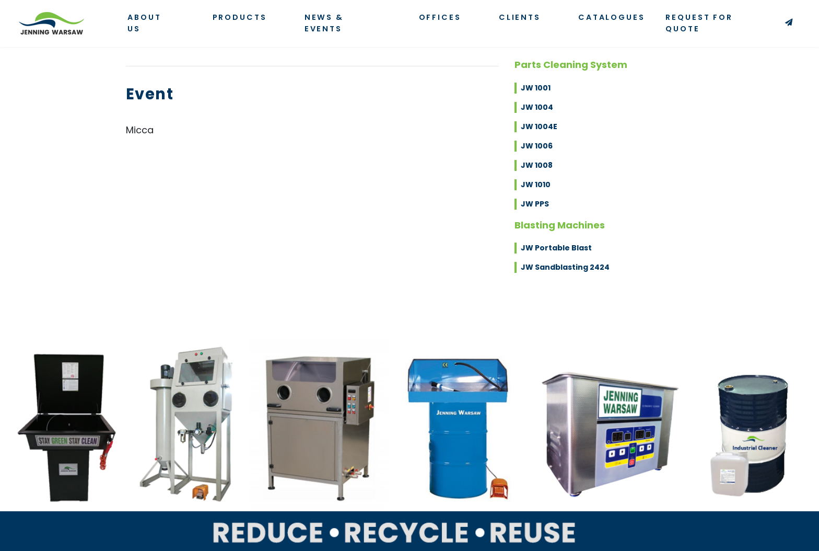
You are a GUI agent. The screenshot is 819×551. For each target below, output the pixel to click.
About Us (144, 23)
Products (240, 17)
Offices (440, 17)
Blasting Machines (559, 225)
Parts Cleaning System (570, 64)
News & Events (324, 23)
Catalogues (611, 17)
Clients (520, 17)
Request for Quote (732, 23)
